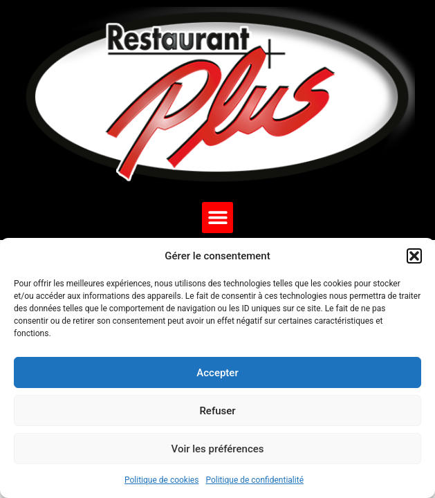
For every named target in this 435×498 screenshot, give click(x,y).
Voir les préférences (218, 449)
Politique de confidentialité (254, 480)
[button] (414, 256)
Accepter (217, 373)
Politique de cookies (161, 480)
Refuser (217, 411)
